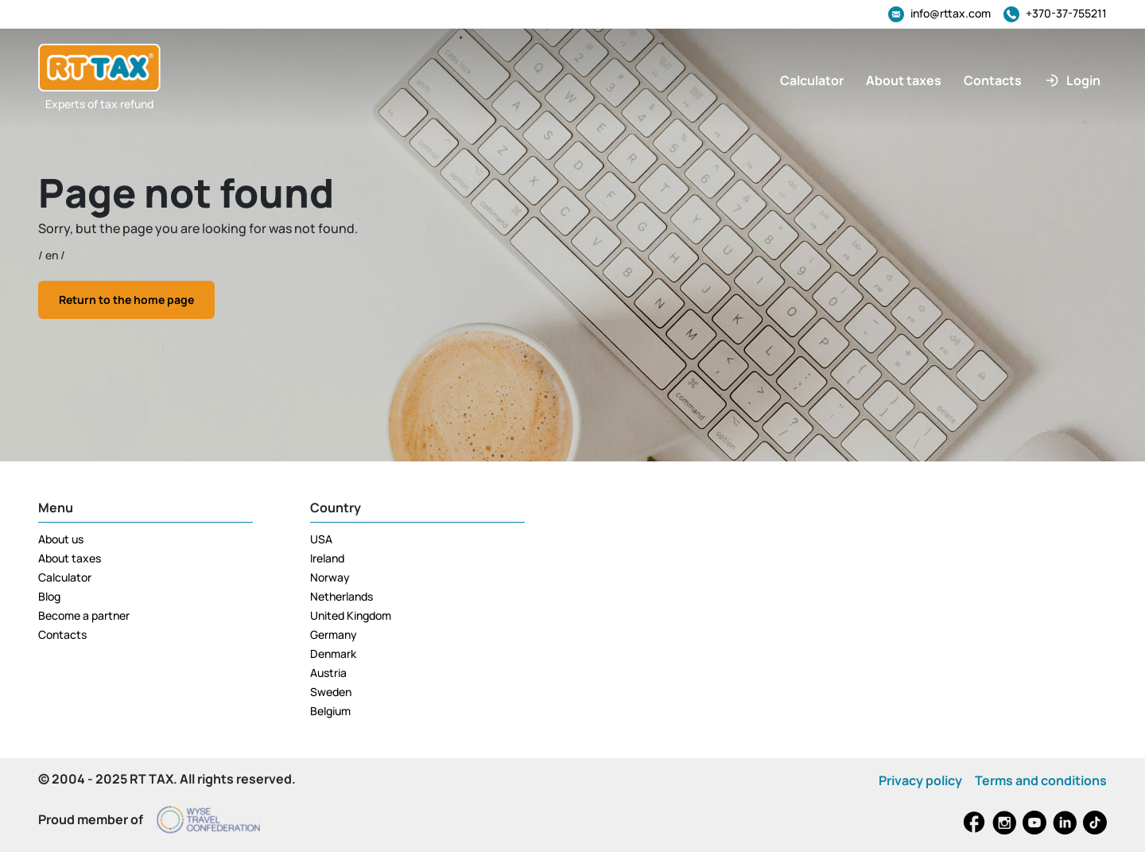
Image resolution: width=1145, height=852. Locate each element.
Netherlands (341, 596)
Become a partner (84, 615)
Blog (49, 596)
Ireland (327, 558)
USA (321, 539)
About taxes (69, 558)
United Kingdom (350, 615)
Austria (328, 672)
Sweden (330, 691)
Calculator (64, 577)
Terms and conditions (1041, 780)
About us (60, 539)
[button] (1072, 80)
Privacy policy (920, 780)
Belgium (330, 710)
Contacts (62, 634)
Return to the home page (126, 299)
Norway (330, 577)
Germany (333, 634)
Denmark (333, 653)
